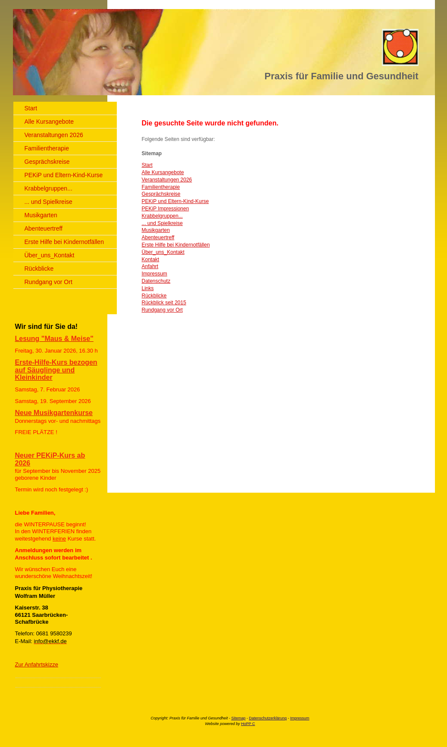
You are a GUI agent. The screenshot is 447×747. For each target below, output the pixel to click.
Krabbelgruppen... (162, 216)
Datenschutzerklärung (268, 718)
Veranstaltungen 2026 (167, 180)
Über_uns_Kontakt (163, 252)
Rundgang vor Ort (162, 310)
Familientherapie (161, 187)
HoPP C (248, 724)
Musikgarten (156, 230)
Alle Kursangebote (163, 172)
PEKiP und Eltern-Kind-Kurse (175, 201)
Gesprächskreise (161, 194)
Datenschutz (156, 281)
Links (148, 288)
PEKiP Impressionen (165, 209)
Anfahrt (150, 266)
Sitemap (238, 718)
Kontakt (150, 259)
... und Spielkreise (162, 223)
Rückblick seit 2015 (164, 303)
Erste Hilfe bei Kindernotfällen (176, 245)
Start (147, 165)
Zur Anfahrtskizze (36, 664)
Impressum (154, 274)
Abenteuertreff (158, 237)
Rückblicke (154, 296)
